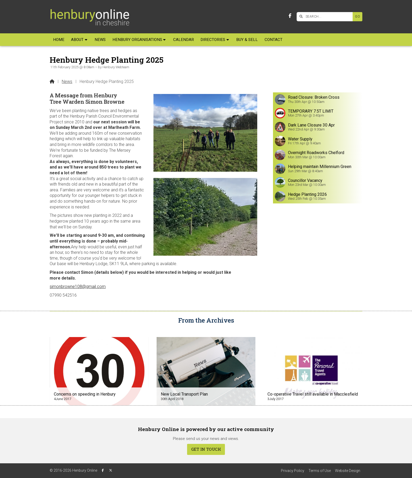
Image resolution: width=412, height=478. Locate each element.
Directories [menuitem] (212, 39)
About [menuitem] (77, 39)
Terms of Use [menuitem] (319, 471)
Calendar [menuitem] (183, 39)
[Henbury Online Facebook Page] (290, 15)
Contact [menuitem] (273, 39)
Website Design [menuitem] (347, 471)
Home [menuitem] (58, 39)
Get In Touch (206, 449)
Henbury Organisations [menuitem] (137, 39)
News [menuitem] (100, 39)
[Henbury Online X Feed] (110, 470)
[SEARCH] (326, 16)
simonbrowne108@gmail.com (78, 286)
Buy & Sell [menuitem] (247, 39)
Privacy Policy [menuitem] (292, 471)
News (67, 81)
